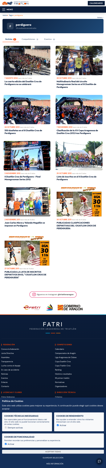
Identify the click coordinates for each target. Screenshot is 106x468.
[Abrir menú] (7, 9)
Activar (61, 425)
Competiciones (30, 39)
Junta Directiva (7, 353)
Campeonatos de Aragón (65, 353)
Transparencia (7, 361)
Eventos (49, 39)
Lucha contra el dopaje (10, 366)
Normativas (59, 382)
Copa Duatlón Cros (63, 361)
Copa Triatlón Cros (63, 366)
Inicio (5, 15)
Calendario (96, 3)
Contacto (5, 386)
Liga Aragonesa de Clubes (66, 357)
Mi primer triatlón (62, 378)
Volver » (100, 17)
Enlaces (4, 382)
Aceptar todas (53, 452)
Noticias (10, 39)
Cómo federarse (8, 397)
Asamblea (5, 357)
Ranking (58, 370)
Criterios (58, 397)
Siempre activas (14, 427)
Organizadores (61, 386)
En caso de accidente (10, 370)
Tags (11, 15)
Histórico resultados (63, 374)
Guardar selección (53, 458)
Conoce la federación (10, 349)
